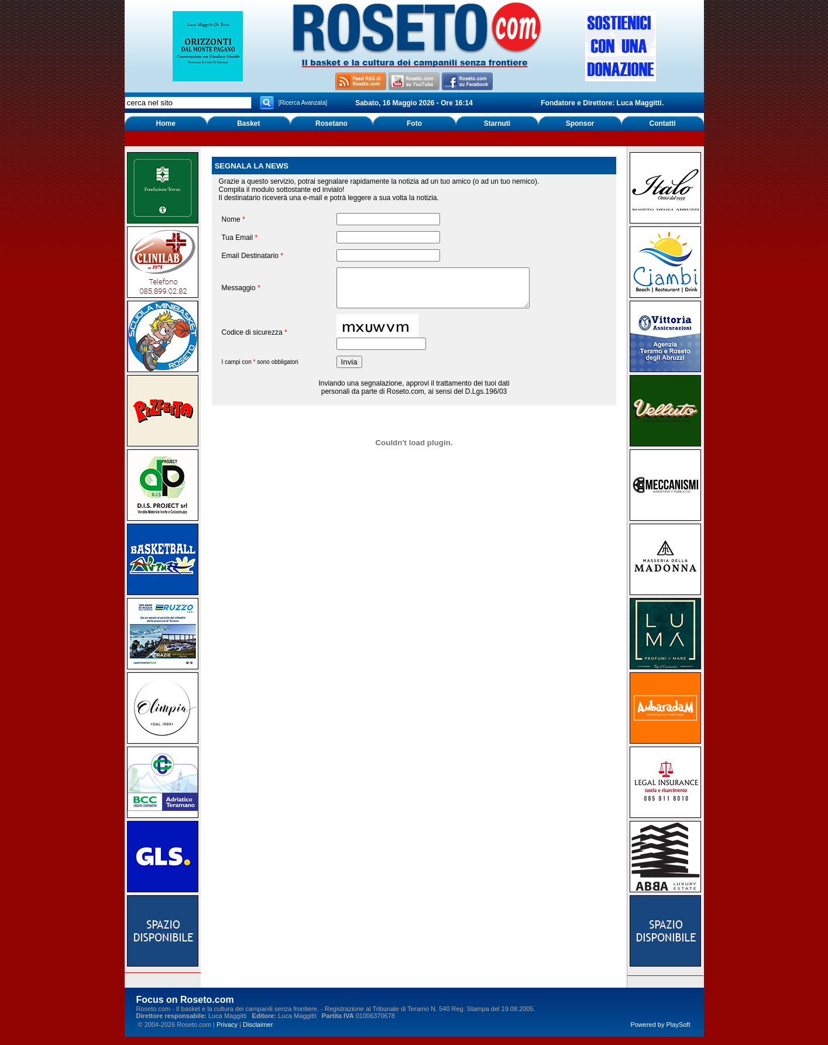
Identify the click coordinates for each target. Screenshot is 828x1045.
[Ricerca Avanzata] (303, 102)
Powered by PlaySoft (660, 1024)
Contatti (663, 123)
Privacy (227, 1024)
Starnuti (497, 123)
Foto (414, 123)
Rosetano (331, 123)
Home (166, 123)
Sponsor (580, 123)
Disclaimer (258, 1024)
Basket (248, 123)
